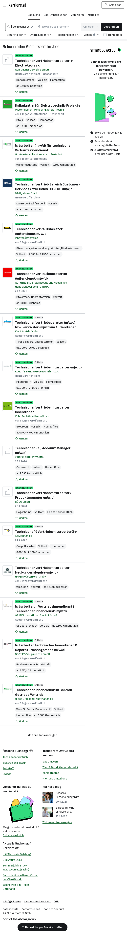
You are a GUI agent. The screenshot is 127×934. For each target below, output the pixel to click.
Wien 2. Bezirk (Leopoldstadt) (60, 767)
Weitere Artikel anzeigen (57, 822)
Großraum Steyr (12, 859)
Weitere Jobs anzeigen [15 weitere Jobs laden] (42, 735)
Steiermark (23, 248)
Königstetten (50, 772)
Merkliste (93, 14)
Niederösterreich (71, 248)
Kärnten (55, 248)
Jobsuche (34, 14)
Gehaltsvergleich (13, 835)
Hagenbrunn (23, 512)
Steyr (19, 120)
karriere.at (11, 848)
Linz (25, 587)
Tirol (19, 341)
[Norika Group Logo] (19, 920)
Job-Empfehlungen (55, 14)
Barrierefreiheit (31, 909)
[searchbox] (20, 27)
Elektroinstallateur (14, 762)
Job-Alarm (77, 14)
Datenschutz (11, 909)
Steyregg (22, 426)
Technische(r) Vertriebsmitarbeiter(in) (46, 532)
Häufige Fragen (12, 901)
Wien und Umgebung (54, 778)
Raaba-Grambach (27, 664)
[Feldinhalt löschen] (32, 27)
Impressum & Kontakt (37, 901)
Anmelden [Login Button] (113, 5)
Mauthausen (50, 761)
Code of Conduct (53, 909)
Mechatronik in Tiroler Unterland (16, 886)
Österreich (22, 467)
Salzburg (28, 341)
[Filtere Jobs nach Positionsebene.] (70, 35)
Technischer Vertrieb (15, 757)
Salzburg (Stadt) (26, 625)
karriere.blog (51, 787)
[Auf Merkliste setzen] (21, 92)
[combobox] (20, 27)
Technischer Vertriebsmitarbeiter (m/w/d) (48, 367)
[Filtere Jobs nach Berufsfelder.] (18, 35)
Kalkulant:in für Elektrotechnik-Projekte (47, 105)
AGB (56, 901)
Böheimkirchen (25, 80)
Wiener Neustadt (26, 164)
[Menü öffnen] (4, 5)
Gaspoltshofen (25, 546)
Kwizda (7, 774)
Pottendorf (23, 381)
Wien (34, 248)
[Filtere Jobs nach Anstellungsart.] (43, 35)
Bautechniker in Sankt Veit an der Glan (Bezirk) (20, 877)
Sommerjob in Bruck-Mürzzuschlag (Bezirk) (16, 867)
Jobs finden (111, 26)
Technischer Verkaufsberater (28, 46)
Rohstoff (8, 768)
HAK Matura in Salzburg (17, 854)
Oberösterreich (40, 297)
